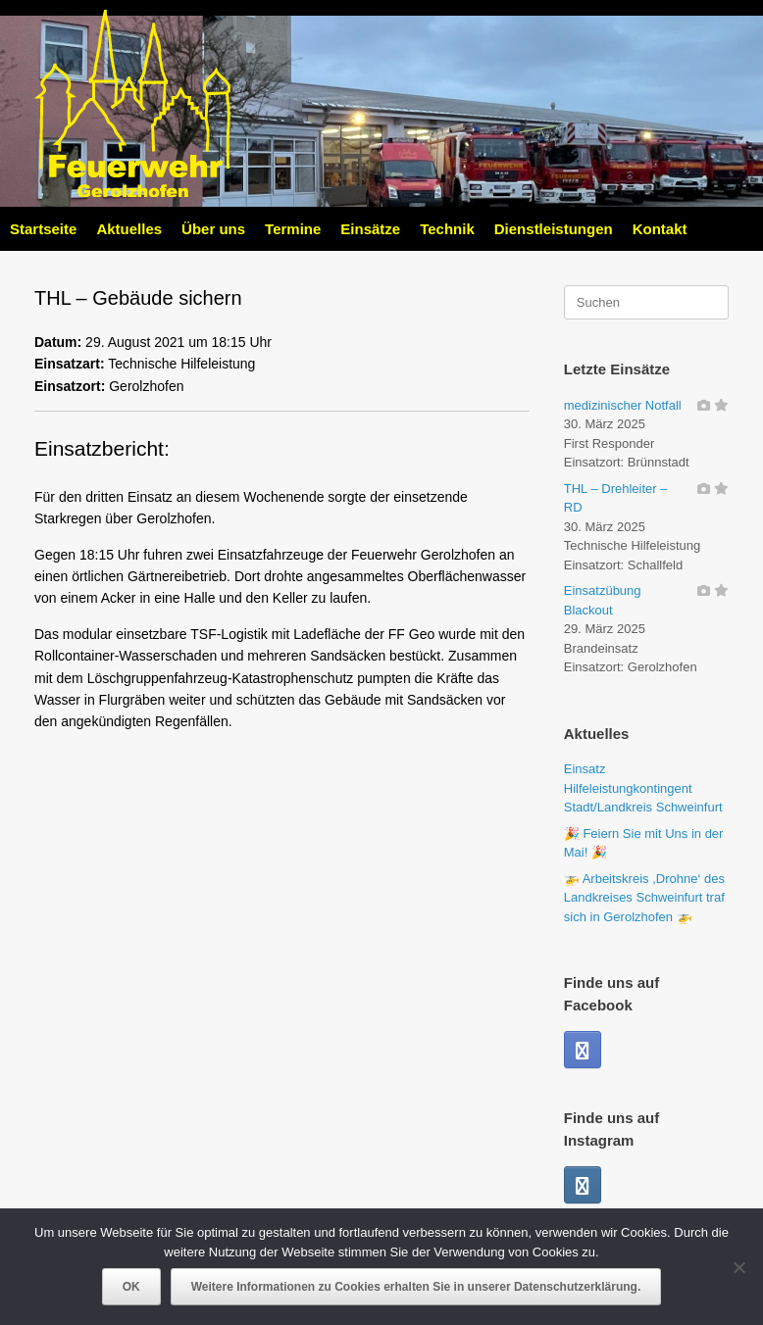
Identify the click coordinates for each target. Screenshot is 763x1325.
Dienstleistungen (553, 229)
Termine (293, 229)
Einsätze (370, 229)
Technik (447, 229)
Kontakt (660, 229)
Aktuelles (129, 229)
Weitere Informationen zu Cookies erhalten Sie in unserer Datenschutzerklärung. (416, 1287)
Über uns (213, 229)
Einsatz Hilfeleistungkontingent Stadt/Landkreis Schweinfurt (643, 787)
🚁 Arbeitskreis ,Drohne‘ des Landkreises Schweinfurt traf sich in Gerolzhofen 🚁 (644, 897)
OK (131, 1287)
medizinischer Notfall (623, 405)
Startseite (43, 229)
